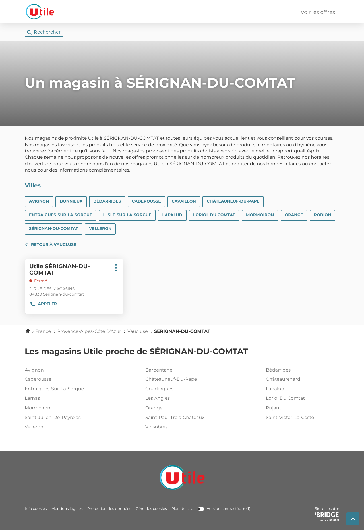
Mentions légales (66, 509)
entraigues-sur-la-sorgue (60, 389)
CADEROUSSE (146, 201)
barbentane (180, 370)
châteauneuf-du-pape (180, 379)
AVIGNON (39, 201)
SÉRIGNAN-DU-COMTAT (53, 229)
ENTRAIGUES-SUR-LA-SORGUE (60, 215)
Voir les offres (318, 12)
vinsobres (180, 427)
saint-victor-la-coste (301, 418)
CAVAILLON (184, 201)
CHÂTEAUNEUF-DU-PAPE (233, 201)
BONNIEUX (71, 201)
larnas (60, 398)
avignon (60, 370)
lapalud (301, 389)
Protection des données (109, 509)
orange (180, 408)
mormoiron (60, 408)
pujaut (301, 408)
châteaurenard (301, 379)
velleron (60, 427)
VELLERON (100, 229)
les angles (180, 398)
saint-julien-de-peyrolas (60, 418)
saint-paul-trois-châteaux (180, 418)
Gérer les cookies (151, 509)
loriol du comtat (301, 398)
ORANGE (294, 215)
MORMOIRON (260, 215)
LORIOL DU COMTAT (214, 215)
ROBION (322, 215)
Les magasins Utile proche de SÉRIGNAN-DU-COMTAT (136, 352)
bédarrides (301, 370)
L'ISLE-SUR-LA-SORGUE (127, 215)
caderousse (60, 379)
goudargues (180, 389)
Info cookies (36, 509)
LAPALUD (172, 215)
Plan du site (182, 509)
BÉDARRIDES (107, 201)
